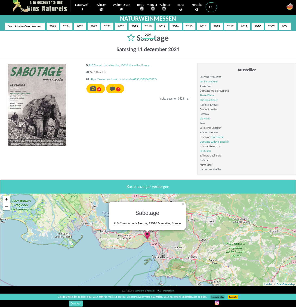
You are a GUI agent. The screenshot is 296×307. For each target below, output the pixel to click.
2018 (148, 26)
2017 (162, 26)
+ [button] (6, 199)
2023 (80, 26)
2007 (148, 35)
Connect (76, 303)
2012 (230, 26)
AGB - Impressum (165, 290)
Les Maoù (205, 151)
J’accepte (233, 297)
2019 (134, 26)
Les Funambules (209, 81)
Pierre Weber (207, 95)
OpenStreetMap (286, 284)
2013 (216, 26)
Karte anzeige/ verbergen (148, 186)
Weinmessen (121, 7)
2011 (244, 26)
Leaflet (268, 284)
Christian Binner (209, 100)
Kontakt (196, 7)
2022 (93, 26)
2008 (285, 26)
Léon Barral (217, 137)
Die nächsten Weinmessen (25, 26)
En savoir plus (217, 297)
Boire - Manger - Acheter (153, 7)
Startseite (140, 290)
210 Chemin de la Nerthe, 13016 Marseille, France (119, 65)
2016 (175, 26)
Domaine (205, 141)
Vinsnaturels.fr (42, 6)
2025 (52, 26)
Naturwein (82, 7)
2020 (121, 26)
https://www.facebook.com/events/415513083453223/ (123, 79)
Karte (181, 7)
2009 (271, 26)
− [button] (6, 206)
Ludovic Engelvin (220, 141)
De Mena (205, 118)
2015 (189, 26)
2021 (107, 26)
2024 (66, 26)
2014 (203, 26)
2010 (257, 26)
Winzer (101, 7)
